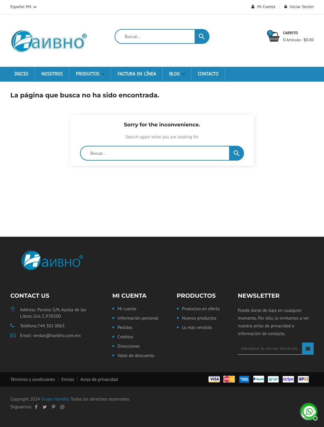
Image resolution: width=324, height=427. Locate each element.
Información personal (137, 318)
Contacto (208, 74)
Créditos (125, 337)
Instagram (62, 407)
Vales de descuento (136, 355)
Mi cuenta (129, 295)
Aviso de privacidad (99, 379)
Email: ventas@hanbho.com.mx (50, 335)
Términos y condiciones (32, 379)
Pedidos (125, 327)
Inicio (21, 74)
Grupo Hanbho (55, 399)
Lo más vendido (197, 327)
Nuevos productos (199, 318)
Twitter (45, 407)
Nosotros (52, 74)
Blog (175, 74)
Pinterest (53, 407)
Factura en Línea (136, 74)
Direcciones (128, 346)
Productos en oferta (201, 309)
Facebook (36, 407)
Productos (88, 74)
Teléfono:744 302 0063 (42, 326)
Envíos (67, 379)
